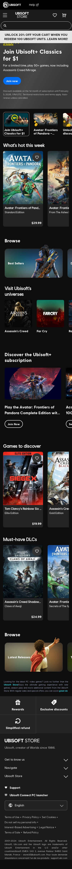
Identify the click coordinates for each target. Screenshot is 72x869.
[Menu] (5, 15)
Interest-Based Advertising (20, 827)
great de (63, 690)
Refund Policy (31, 832)
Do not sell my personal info (20, 822)
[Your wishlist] (55, 15)
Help (34, 4)
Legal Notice (46, 827)
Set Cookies (49, 817)
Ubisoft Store (11, 684)
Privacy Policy (30, 817)
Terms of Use (12, 817)
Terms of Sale (12, 832)
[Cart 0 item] (64, 15)
